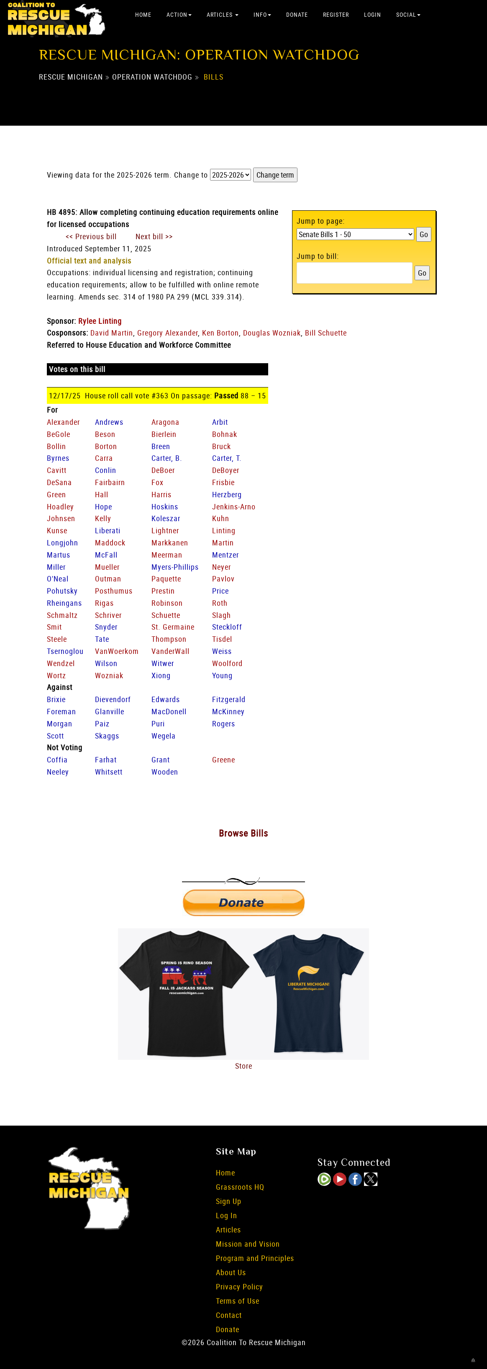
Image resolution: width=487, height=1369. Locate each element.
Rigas (104, 603)
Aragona (165, 422)
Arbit (220, 422)
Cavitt (57, 470)
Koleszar (165, 518)
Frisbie (223, 482)
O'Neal (58, 578)
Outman (108, 578)
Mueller (107, 567)
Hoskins (164, 506)
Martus (58, 555)
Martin (223, 542)
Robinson (167, 603)
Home (143, 14)
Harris (161, 494)
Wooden (164, 772)
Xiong (161, 675)
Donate (297, 14)
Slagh (221, 615)
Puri (158, 723)
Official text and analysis (89, 261)
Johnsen (61, 518)
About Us (231, 1272)
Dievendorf (113, 699)
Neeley (58, 772)
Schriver (108, 615)
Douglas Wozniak (272, 333)
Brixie (56, 699)
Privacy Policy (239, 1286)
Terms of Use (237, 1301)
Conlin (105, 470)
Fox (157, 482)
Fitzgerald (229, 699)
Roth (220, 603)
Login (372, 14)
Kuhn (220, 518)
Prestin (163, 591)
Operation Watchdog (152, 77)
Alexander (63, 422)
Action (179, 14)
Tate (102, 639)
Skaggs (107, 736)
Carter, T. (227, 458)
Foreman (61, 711)
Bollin (56, 446)
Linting (224, 530)
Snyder (106, 627)
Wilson (106, 663)
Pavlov (223, 578)
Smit (54, 627)
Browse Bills (243, 833)
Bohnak (224, 434)
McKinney (228, 711)
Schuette (165, 615)
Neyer (221, 567)
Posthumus (114, 591)
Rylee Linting (100, 321)
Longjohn (62, 542)
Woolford (227, 663)
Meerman (166, 555)
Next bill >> (154, 236)
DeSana (59, 482)
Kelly (103, 518)
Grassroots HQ (240, 1187)
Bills (213, 77)
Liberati (107, 530)
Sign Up (228, 1201)
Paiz (102, 723)
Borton (106, 446)
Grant (160, 759)
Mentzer (225, 555)
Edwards (165, 699)
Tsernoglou (65, 651)
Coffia (57, 759)
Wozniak (109, 675)
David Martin (111, 333)
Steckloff (227, 627)
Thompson (169, 639)
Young (222, 675)
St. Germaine (173, 627)
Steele (57, 639)
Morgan (59, 723)
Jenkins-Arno (234, 506)
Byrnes (58, 458)
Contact (229, 1315)
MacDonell (169, 711)
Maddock (110, 542)
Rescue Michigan (71, 77)
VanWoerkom (117, 651)
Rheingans (64, 603)
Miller (56, 567)
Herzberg (227, 494)
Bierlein (164, 434)
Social (408, 14)
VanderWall (170, 651)
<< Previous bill (91, 236)
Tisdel (222, 639)
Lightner (165, 530)
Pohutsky (62, 591)
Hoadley (60, 506)
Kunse (57, 530)
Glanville (109, 711)
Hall (101, 494)
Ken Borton (220, 333)
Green (56, 494)
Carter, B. (166, 458)
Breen (160, 446)
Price (220, 591)
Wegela (163, 736)
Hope (103, 506)
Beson (105, 434)
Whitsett (109, 772)
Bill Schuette (326, 333)
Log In (226, 1215)
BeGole (58, 434)
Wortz (56, 675)
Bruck (221, 446)
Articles (222, 14)
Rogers (223, 723)
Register (336, 14)
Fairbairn (110, 482)
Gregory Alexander (167, 333)
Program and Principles (255, 1258)
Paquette (166, 578)
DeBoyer (225, 470)
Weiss (222, 651)
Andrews (109, 422)
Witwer (162, 663)
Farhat (106, 759)
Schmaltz (62, 615)
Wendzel (61, 663)
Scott (55, 736)
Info (262, 14)
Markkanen (169, 542)
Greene (223, 759)
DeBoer (163, 470)
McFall (106, 555)
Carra (104, 458)
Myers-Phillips (175, 567)
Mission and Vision (248, 1244)
